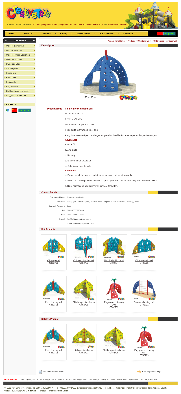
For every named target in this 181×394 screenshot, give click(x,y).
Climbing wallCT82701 (54, 260)
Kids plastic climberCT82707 (84, 350)
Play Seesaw (12, 86)
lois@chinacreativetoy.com (79, 219)
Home (11, 34)
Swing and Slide (13, 64)
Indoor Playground (14, 50)
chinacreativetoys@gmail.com (80, 223)
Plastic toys (11, 73)
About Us (28, 34)
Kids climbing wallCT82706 (54, 302)
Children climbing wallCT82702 (84, 260)
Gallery (63, 34)
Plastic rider (11, 77)
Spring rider (11, 82)
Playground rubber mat (16, 95)
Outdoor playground (15, 46)
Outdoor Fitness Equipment (18, 55)
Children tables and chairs (17, 91)
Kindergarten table (149, 379)
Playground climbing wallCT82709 (114, 304)
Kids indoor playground (76, 379)
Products (46, 34)
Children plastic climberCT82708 (84, 302)
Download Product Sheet (51, 371)
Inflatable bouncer (14, 59)
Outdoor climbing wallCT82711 (144, 302)
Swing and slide (108, 379)
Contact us (128, 34)
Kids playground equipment (52, 379)
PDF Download (106, 34)
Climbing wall (144, 41)
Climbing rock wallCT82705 (144, 260)
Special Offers (83, 34)
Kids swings (93, 379)
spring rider (134, 379)
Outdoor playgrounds (28, 379)
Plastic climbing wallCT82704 (114, 260)
